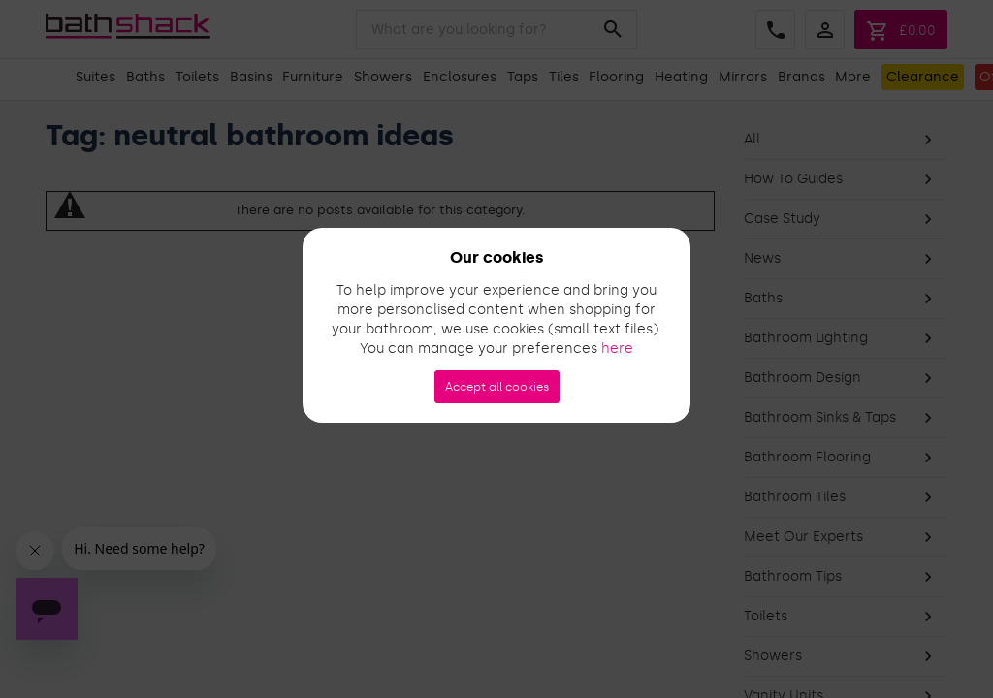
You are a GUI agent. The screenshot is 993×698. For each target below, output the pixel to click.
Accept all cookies (497, 387)
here (617, 348)
